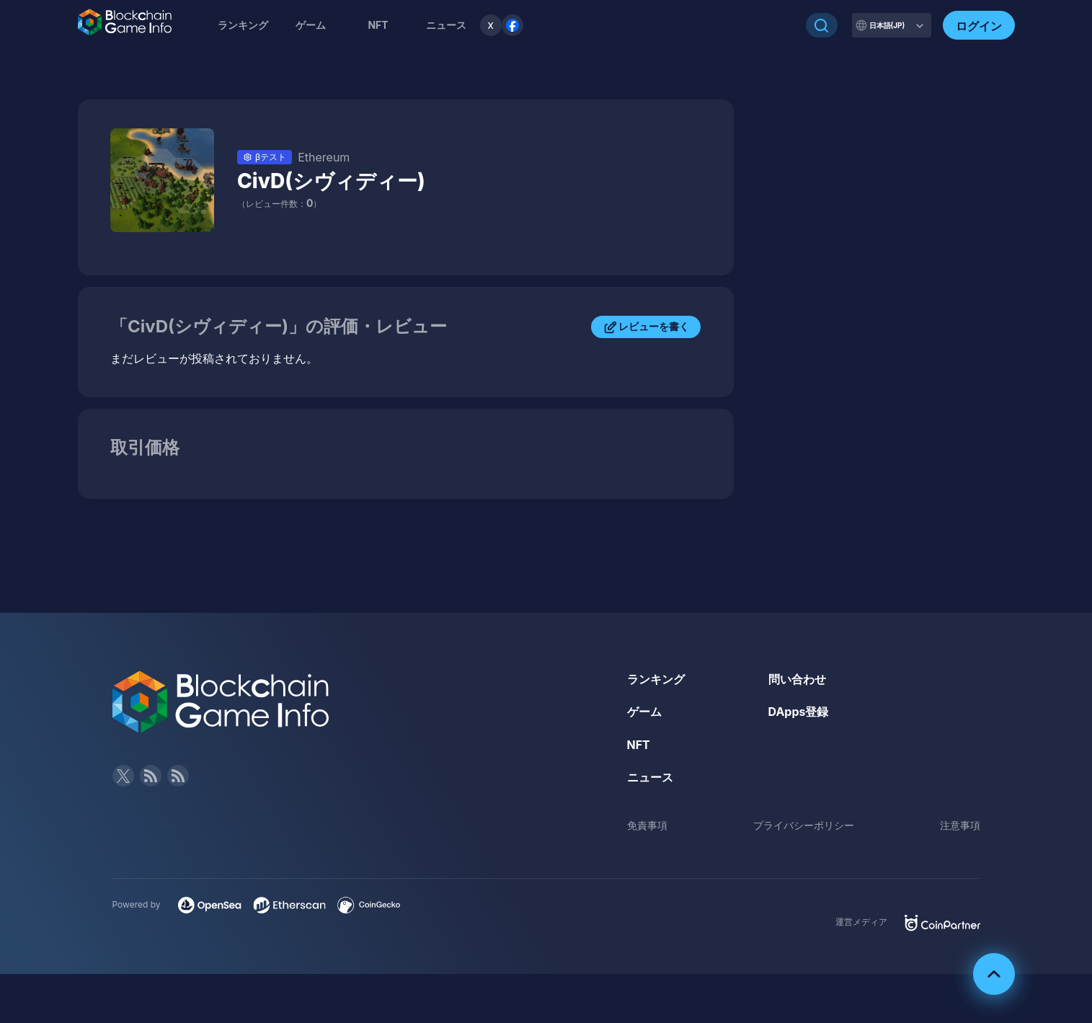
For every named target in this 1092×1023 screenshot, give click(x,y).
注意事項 (960, 825)
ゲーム (311, 25)
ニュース (650, 777)
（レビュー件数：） (279, 203)
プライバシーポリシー (803, 825)
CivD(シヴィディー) (331, 181)
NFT (378, 25)
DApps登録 (798, 711)
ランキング (243, 25)
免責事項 (647, 825)
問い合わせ (797, 679)
